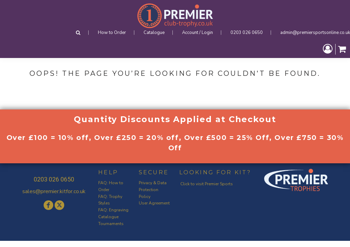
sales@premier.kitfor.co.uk (54, 191)
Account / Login (197, 33)
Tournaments (111, 223)
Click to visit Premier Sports (206, 184)
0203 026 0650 (246, 33)
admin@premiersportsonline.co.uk (315, 33)
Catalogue (154, 33)
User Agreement (154, 203)
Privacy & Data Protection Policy (153, 189)
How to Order (112, 33)
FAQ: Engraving (113, 210)
